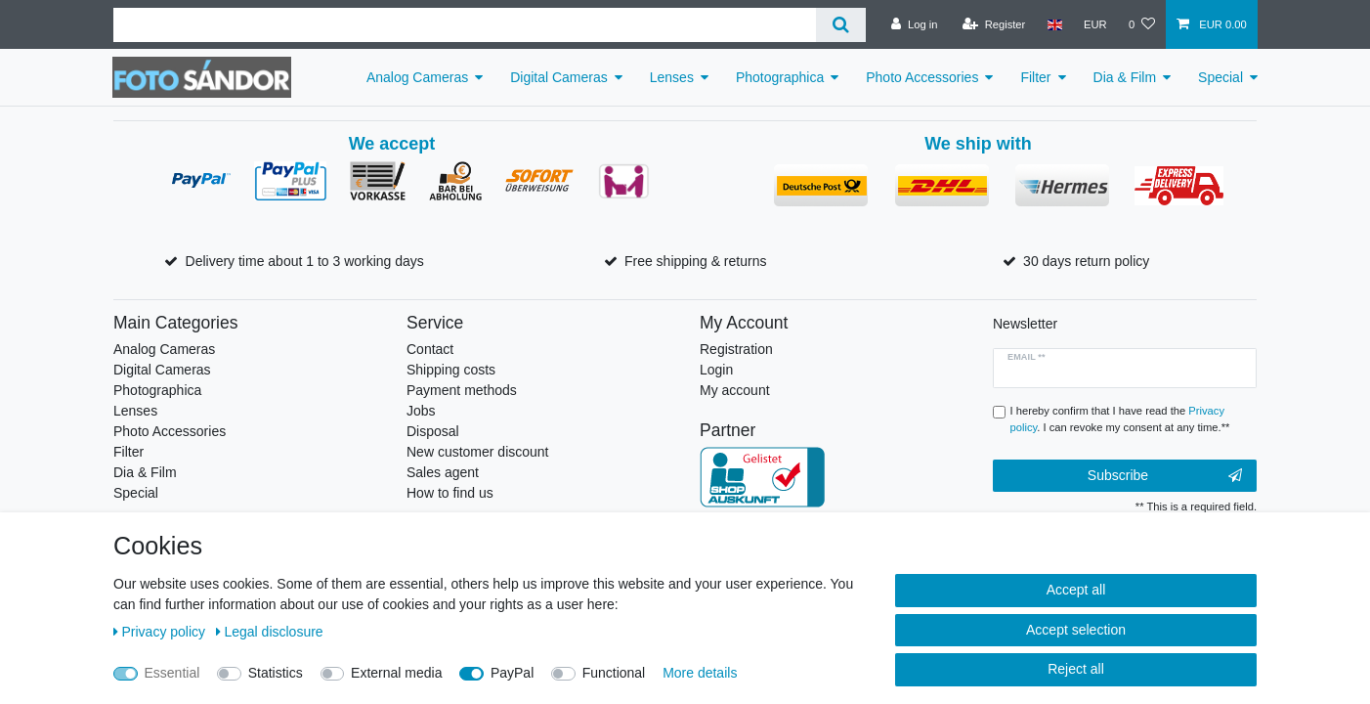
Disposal (433, 431)
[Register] (994, 24)
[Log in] (914, 24)
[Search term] (464, 25)
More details (700, 673)
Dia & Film (1125, 77)
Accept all (1076, 589)
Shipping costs (451, 369)
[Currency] (1095, 24)
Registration (736, 349)
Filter (1035, 77)
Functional (614, 673)
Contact (430, 349)
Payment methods (462, 390)
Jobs (421, 410)
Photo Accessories (922, 77)
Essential (172, 673)
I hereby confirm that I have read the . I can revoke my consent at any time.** (1120, 419)
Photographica (780, 77)
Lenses (672, 77)
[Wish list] (1142, 24)
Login (716, 369)
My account (735, 390)
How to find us (450, 493)
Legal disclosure (269, 631)
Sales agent (443, 472)
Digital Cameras (559, 77)
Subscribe (1165, 476)
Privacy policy (161, 631)
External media (396, 673)
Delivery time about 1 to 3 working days (305, 261)
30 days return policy (1086, 261)
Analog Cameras (417, 77)
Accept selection (1076, 630)
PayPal (512, 673)
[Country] (1054, 24)
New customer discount (478, 452)
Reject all (1076, 669)
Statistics (275, 673)
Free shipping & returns (695, 261)
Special (1220, 77)
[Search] (841, 25)
